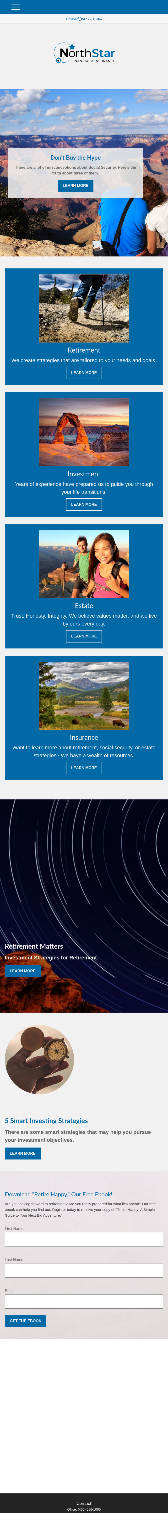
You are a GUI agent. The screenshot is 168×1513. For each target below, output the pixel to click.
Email (9, 1291)
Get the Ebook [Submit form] (25, 1321)
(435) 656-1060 (89, 1509)
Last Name (14, 1260)
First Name (14, 1229)
